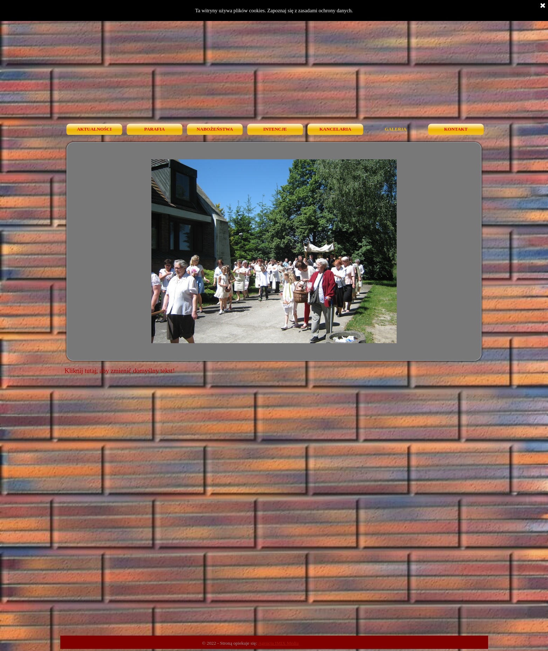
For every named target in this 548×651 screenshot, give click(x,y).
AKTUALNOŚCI (94, 129)
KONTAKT (455, 129)
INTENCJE (275, 129)
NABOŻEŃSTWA (215, 129)
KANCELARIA (335, 129)
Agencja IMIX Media (278, 643)
